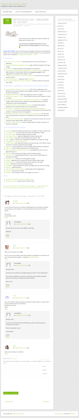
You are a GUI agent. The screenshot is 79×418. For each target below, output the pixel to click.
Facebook (5, 187)
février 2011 (61, 59)
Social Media (32, 186)
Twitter (35, 187)
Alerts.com (8, 148)
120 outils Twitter (10, 134)
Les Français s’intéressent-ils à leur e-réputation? (19, 81)
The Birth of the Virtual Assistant (14, 119)
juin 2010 (60, 82)
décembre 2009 (61, 99)
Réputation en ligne (23, 186)
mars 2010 (60, 90)
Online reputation (22, 187)
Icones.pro (8, 167)
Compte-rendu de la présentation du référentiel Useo (20, 100)
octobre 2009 (61, 104)
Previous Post (8, 401)
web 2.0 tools (41, 187)
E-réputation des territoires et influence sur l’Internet (19, 75)
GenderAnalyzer (10, 143)
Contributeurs (7, 12)
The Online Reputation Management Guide (17, 65)
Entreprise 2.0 (38, 100)
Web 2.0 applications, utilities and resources (17, 150)
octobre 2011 (61, 37)
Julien (14, 345)
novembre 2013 (61, 23)
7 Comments (27, 25)
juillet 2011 (60, 45)
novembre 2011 (61, 34)
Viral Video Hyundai (11, 181)
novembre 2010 (61, 68)
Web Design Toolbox (11, 136)
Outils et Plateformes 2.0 (24, 12)
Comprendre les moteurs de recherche (16, 141)
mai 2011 (60, 51)
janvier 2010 (61, 96)
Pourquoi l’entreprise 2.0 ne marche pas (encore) (19, 105)
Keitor (7, 139)
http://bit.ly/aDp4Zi (33, 257)
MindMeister (31, 79)
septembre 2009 (62, 107)
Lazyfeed (8, 131)
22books (8, 153)
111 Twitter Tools (10, 132)
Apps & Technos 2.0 (13, 186)
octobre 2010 (61, 71)
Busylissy (8, 160)
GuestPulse (9, 68)
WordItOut (8, 172)
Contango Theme (58, 413)
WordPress (73, 413)
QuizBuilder (9, 165)
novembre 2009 (61, 102)
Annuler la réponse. (44, 359)
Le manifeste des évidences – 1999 (27, 54)
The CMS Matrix (10, 138)
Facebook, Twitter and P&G (13, 122)
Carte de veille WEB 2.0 (12, 79)
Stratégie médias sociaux (12, 94)
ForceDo (8, 171)
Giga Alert (8, 146)
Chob (14, 296)
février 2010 (61, 93)
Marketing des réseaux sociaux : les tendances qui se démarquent (23, 113)
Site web (44, 373)
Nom (43, 366)
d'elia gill (15, 201)
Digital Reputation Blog (13, 4)
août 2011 (60, 43)
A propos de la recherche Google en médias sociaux (19, 179)
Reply (6, 217)
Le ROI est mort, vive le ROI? (13, 61)
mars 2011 (60, 57)
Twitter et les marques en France (14, 96)
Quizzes (8, 164)
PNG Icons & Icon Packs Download (15, 169)
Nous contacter (40, 12)
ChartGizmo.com (10, 158)
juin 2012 (60, 26)
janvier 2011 (61, 62)
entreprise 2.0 (44, 186)
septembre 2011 (62, 40)
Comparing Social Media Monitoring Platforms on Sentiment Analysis (24, 70)
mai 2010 (60, 85)
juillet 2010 (60, 79)
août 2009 (60, 110)
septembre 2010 (62, 73)
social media (30, 187)
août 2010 (60, 76)
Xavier (14, 246)
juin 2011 (60, 48)
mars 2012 (60, 29)
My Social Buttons (10, 162)
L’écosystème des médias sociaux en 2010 (17, 89)
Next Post (46, 401)
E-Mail (44, 370)
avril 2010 (60, 88)
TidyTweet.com (10, 155)
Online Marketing (13, 187)
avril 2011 (60, 54)
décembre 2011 (61, 31)
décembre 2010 (61, 65)
